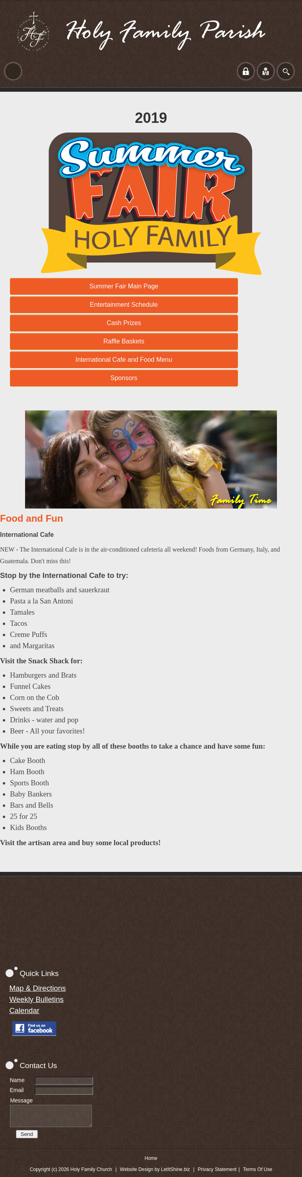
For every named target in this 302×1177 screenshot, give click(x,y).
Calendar (24, 1010)
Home (150, 1158)
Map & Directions (37, 988)
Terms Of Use (257, 1169)
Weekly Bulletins (36, 999)
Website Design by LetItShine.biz (155, 1169)
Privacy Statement (217, 1169)
